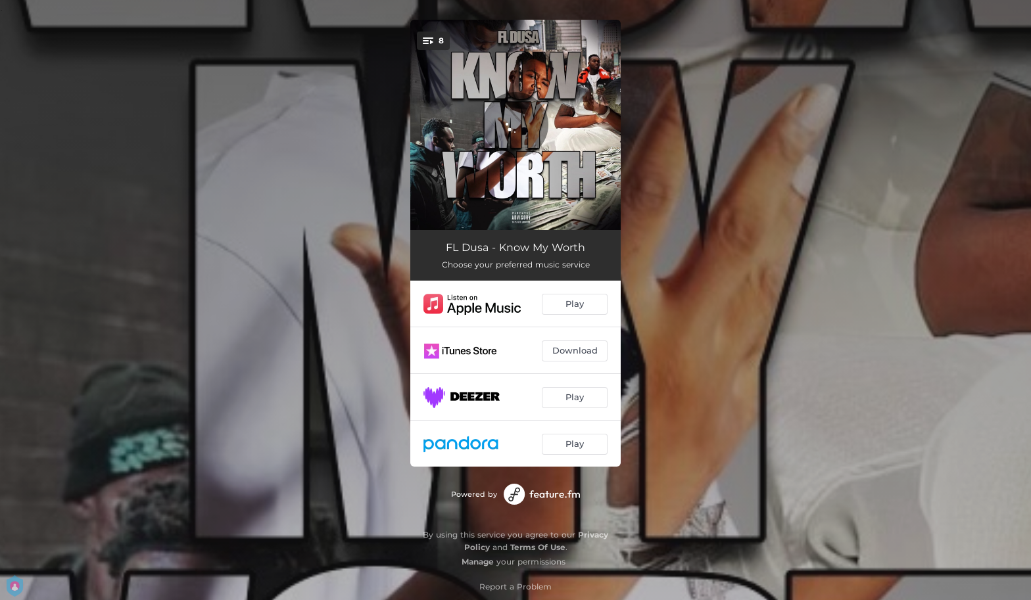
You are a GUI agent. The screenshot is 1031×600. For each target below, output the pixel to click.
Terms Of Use (537, 547)
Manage (478, 561)
